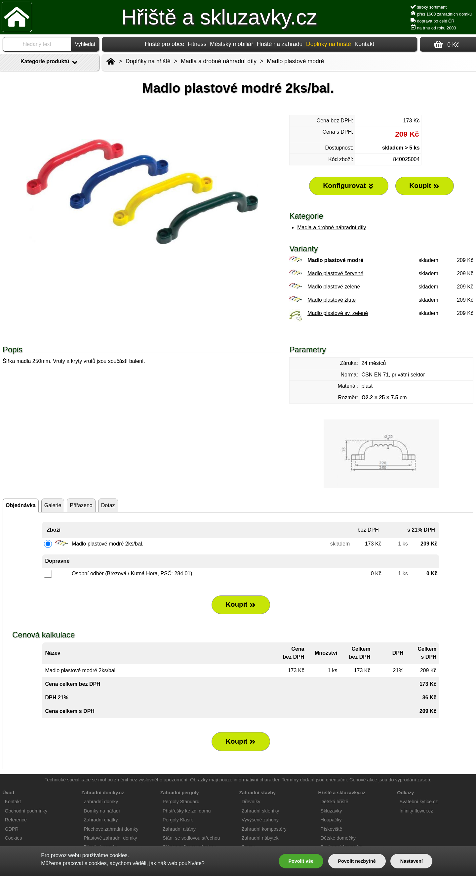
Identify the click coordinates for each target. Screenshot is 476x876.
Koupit (241, 604)
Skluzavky (331, 810)
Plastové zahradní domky (110, 838)
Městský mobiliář (231, 44)
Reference (15, 819)
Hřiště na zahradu (280, 44)
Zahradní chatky (101, 819)
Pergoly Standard (181, 801)
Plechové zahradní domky (111, 829)
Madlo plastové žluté (331, 300)
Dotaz (108, 505)
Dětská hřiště (334, 801)
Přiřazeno (81, 505)
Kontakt (364, 44)
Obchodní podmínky (26, 810)
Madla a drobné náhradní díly (331, 227)
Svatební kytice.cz (418, 801)
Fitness (197, 44)
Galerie (52, 505)
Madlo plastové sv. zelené (337, 313)
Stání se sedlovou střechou (191, 838)
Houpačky (331, 819)
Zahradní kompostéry (264, 829)
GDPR (12, 829)
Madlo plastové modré (295, 61)
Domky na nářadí (102, 810)
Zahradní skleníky (260, 810)
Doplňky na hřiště (148, 61)
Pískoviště (331, 829)
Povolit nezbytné (357, 861)
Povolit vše (300, 861)
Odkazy (405, 792)
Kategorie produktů (49, 62)
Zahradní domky (101, 801)
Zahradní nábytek (260, 838)
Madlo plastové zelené (333, 286)
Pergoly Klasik (178, 819)
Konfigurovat (348, 186)
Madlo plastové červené (335, 273)
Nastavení (411, 861)
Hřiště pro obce (164, 44)
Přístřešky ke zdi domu (187, 810)
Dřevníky (251, 801)
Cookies (13, 838)
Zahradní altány (179, 829)
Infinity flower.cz (416, 810)
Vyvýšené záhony (260, 819)
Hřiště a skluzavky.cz (219, 17)
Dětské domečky (338, 838)
